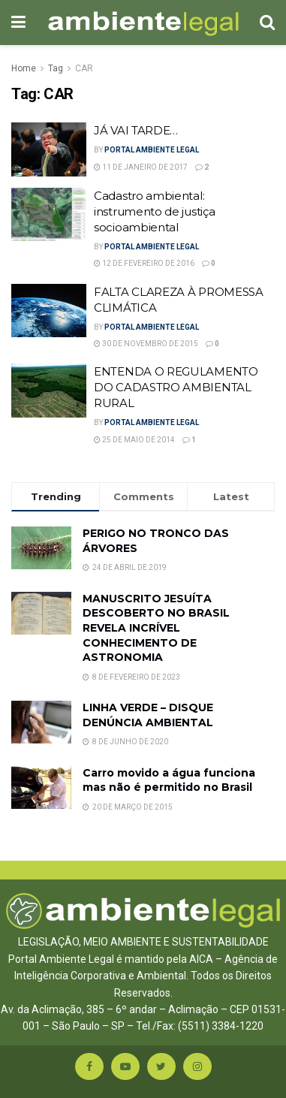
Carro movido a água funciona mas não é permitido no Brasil (169, 780)
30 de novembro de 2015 (146, 343)
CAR (84, 68)
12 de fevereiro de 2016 (144, 263)
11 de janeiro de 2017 (141, 167)
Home (23, 68)
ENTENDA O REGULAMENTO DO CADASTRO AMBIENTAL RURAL (176, 387)
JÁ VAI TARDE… (136, 130)
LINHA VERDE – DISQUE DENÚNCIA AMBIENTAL (148, 715)
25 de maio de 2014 (134, 440)
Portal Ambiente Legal (151, 150)
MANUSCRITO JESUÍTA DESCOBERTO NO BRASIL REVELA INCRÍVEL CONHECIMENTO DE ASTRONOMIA (156, 628)
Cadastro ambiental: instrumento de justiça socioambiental (154, 211)
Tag (55, 68)
